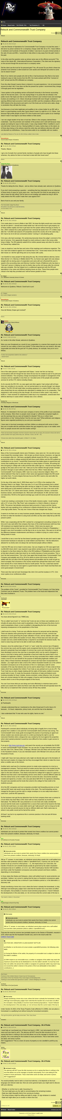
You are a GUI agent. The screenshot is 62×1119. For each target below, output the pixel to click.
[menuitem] (3, 22)
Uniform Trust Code (7, 937)
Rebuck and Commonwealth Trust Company (22, 29)
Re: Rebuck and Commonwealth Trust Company (20, 144)
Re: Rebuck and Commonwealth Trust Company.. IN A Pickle (25, 1025)
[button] (61, 33)
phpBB (26, 1113)
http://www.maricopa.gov (17, 745)
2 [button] (58, 33)
